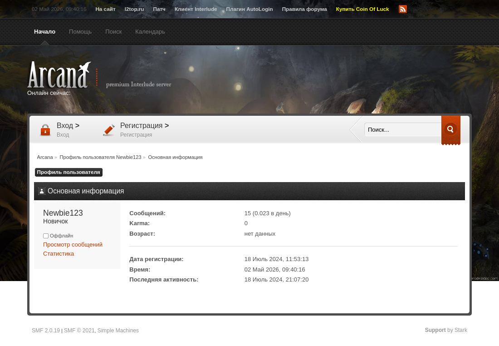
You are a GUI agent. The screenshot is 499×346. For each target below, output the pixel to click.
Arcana (109, 75)
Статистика (58, 253)
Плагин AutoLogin (249, 9)
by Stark (446, 330)
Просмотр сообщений (73, 244)
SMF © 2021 (79, 330)
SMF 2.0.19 (46, 330)
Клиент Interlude (196, 9)
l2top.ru (134, 9)
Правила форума (304, 9)
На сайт (105, 9)
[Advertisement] (338, 80)
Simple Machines (118, 330)
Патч (159, 9)
